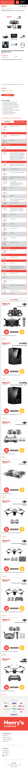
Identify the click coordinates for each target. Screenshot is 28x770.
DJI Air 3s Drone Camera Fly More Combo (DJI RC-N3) (12, 572)
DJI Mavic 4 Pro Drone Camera (7, 690)
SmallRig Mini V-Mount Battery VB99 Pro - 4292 (11, 414)
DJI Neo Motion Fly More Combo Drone (9, 651)
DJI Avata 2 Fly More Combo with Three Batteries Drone (13, 10)
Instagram (6, 752)
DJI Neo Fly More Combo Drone (8, 453)
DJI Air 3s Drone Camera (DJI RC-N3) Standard (11, 532)
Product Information (20, 121)
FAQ (20, 764)
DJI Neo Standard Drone (6, 493)
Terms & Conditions (7, 739)
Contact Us (5, 735)
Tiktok (5, 755)
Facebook (6, 750)
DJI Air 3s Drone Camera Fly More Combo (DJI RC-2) (12, 611)
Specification (8, 121)
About (16, 764)
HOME (2, 9)
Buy (14, 371)
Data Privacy (6, 741)
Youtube (5, 753)
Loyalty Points (14, 766)
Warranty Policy (7, 737)
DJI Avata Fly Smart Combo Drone (8, 335)
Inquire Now (7, 95)
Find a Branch (10, 764)
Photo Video (7, 9)
